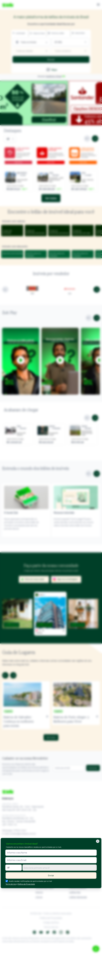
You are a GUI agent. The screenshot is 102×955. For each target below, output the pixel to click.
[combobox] (59, 868)
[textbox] (60, 868)
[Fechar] (97, 841)
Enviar (51, 875)
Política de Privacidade (26, 884)
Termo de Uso (11, 884)
